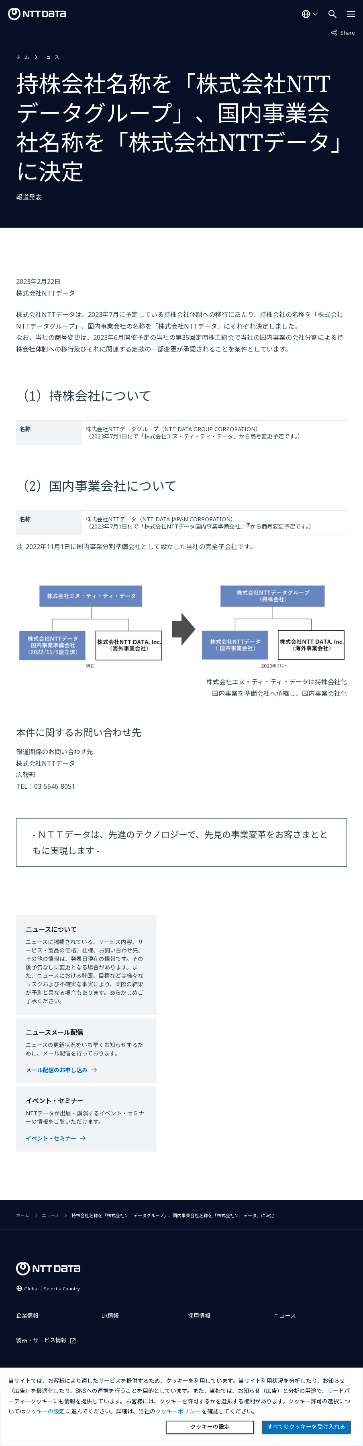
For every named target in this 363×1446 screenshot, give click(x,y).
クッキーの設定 (210, 1426)
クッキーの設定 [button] (45, 1411)
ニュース (50, 57)
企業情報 (27, 1315)
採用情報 (199, 1315)
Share (343, 32)
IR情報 (110, 1315)
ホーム (22, 57)
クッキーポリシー (177, 1411)
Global (52, 1289)
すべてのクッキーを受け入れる (306, 1426)
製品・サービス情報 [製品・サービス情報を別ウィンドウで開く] (41, 1340)
